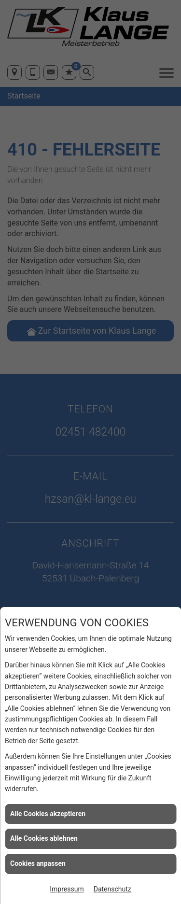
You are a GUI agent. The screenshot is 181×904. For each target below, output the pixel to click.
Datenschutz (112, 889)
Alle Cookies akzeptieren (47, 814)
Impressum (67, 889)
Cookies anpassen (38, 863)
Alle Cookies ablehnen (44, 838)
